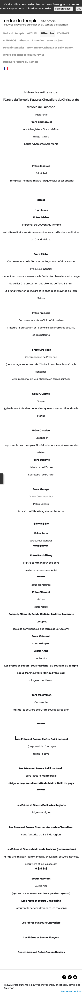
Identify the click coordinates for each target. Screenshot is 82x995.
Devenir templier (13, 47)
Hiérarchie (47, 33)
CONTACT (63, 33)
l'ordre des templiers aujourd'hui (23, 54)
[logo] (35, 22)
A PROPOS (9, 40)
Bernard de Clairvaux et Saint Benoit (50, 47)
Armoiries (38, 40)
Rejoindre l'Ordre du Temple (20, 61)
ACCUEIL (32, 33)
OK (79, 8)
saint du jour (55, 40)
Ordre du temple (13, 33)
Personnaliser (63, 8)
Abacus (24, 40)
